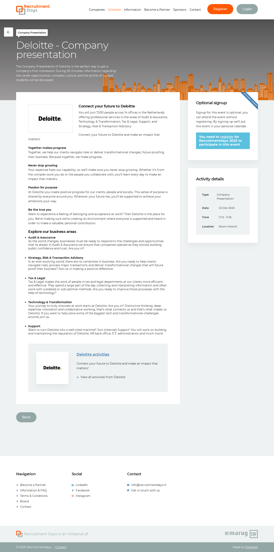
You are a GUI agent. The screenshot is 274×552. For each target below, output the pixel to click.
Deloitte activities (93, 354)
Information (132, 10)
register (227, 137)
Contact (195, 10)
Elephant (251, 547)
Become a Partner (157, 10)
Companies (97, 10)
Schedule (114, 10)
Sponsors (179, 10)
